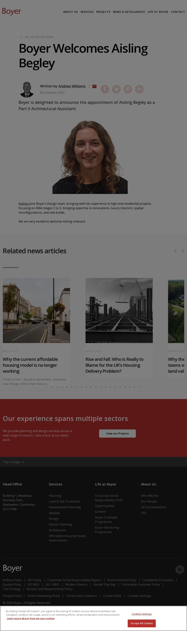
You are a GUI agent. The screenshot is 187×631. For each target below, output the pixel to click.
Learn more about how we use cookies (31, 618)
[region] (93, 618)
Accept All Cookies (142, 623)
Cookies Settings (142, 614)
